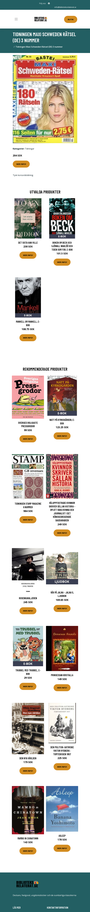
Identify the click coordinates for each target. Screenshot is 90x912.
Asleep (62, 835)
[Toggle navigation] (16, 19)
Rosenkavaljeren (28, 598)
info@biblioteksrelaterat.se (65, 7)
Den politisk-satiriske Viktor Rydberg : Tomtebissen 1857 (62, 751)
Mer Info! (21, 164)
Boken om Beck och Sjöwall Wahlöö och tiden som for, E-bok (62, 246)
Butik (71, 19)
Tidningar (29, 148)
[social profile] (49, 3)
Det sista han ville (28, 242)
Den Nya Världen (27, 758)
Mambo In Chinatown (28, 838)
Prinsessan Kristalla (62, 675)
